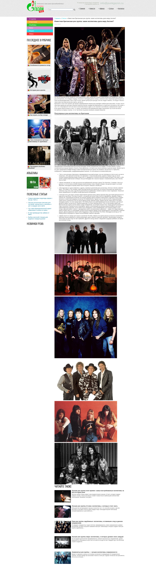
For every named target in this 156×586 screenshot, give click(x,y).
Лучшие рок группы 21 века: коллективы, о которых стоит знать (95, 506)
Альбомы (32, 25)
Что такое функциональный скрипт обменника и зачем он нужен (39, 209)
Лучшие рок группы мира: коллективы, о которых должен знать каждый (97, 537)
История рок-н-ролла (37, 90)
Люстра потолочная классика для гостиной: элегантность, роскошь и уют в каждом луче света (39, 204)
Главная (82, 8)
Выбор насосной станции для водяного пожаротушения (38, 218)
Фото (31, 28)
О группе (32, 19)
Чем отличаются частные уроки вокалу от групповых (38, 140)
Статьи (111, 8)
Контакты (121, 8)
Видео (31, 31)
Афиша (102, 8)
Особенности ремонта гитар (40, 65)
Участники (33, 22)
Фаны (31, 34)
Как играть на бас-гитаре (39, 115)
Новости (92, 8)
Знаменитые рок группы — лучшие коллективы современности (94, 552)
